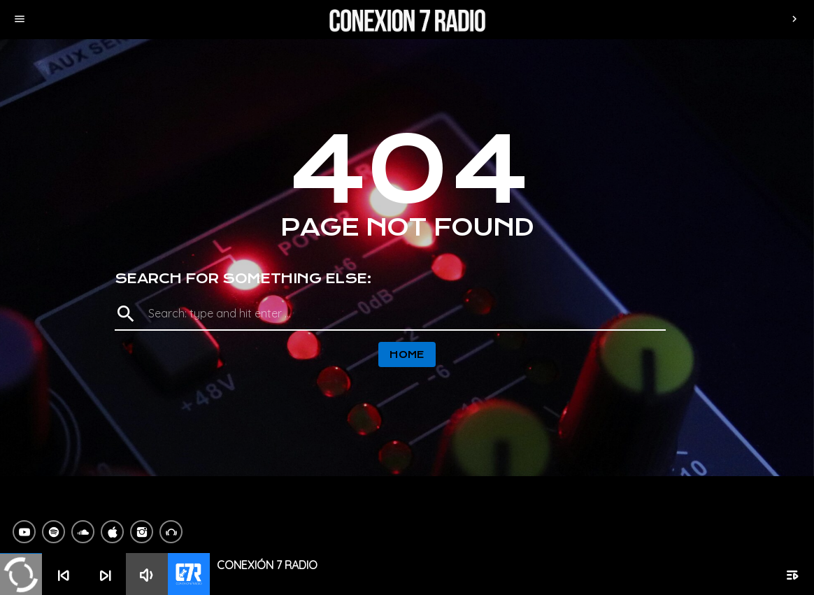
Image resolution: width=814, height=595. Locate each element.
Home (407, 354)
